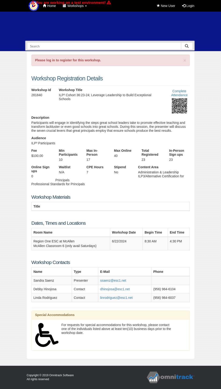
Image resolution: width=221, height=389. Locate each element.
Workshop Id (41, 90)
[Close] (184, 60)
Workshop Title (70, 90)
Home (49, 6)
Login (188, 6)
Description (40, 117)
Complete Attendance (179, 93)
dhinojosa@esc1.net (115, 289)
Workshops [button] (75, 6)
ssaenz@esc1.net (113, 280)
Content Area (148, 167)
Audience (38, 138)
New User (166, 6)
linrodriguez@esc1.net (116, 298)
